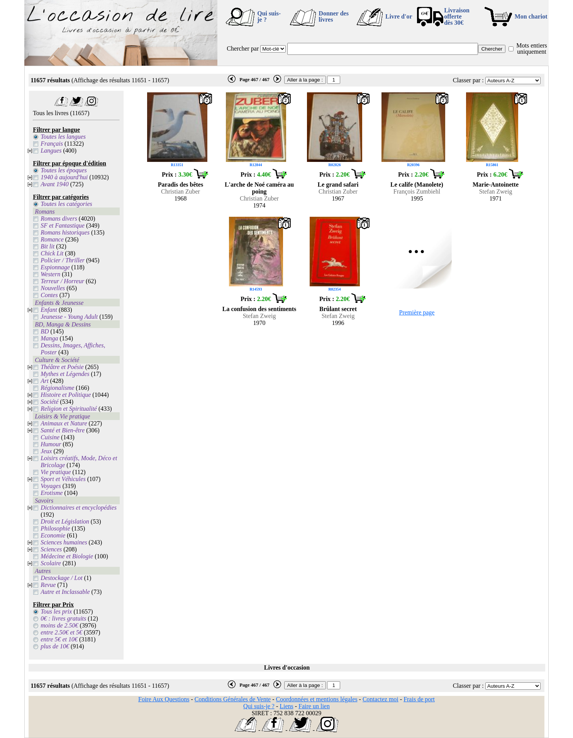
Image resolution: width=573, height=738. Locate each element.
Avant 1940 (54, 184)
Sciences (51, 549)
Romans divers (59, 218)
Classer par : (468, 80)
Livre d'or (398, 16)
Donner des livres (334, 16)
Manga (49, 338)
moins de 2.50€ (59, 625)
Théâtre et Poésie (62, 367)
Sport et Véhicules (63, 479)
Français (52, 143)
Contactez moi (380, 699)
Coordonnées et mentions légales (317, 699)
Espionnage (55, 267)
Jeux (46, 451)
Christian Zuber (180, 191)
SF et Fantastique (63, 225)
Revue (48, 585)
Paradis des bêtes (180, 184)
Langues (51, 150)
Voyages (51, 486)
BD (45, 331)
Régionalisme (57, 387)
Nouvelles (53, 288)
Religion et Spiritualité (69, 408)
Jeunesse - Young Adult (69, 316)
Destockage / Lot (61, 578)
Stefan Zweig (495, 191)
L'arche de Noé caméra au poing (259, 188)
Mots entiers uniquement (531, 48)
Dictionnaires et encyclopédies (79, 507)
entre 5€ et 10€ (59, 639)
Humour (51, 444)
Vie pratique (56, 472)
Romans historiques (65, 232)
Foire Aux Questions (163, 699)
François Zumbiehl (416, 191)
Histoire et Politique (66, 394)
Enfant (49, 309)
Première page (417, 312)
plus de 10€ (55, 646)
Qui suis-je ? (269, 16)
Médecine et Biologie (67, 556)
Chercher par (243, 48)
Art (44, 381)
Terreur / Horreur (62, 281)
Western (50, 274)
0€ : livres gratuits (63, 618)
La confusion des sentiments (259, 309)
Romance (52, 239)
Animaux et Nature (64, 423)
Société (49, 401)
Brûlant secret (338, 309)
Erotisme (52, 493)
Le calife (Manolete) (416, 184)
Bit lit (47, 246)
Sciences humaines (64, 542)
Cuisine (50, 437)
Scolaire (51, 563)
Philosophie (55, 528)
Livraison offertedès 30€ (457, 16)
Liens (286, 706)
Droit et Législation (65, 521)
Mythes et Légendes (65, 374)
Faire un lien (314, 706)
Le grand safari (338, 184)
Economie (53, 535)
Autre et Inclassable (65, 591)
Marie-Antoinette (496, 184)
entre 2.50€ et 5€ (61, 632)
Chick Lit (52, 253)
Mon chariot (531, 16)
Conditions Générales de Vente (233, 699)
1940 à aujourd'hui (64, 177)
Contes (49, 295)
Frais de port (419, 699)
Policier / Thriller (63, 260)
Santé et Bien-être (63, 430)
